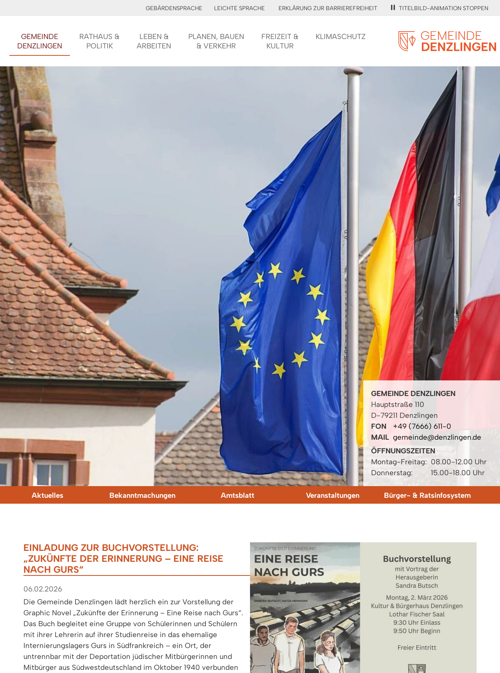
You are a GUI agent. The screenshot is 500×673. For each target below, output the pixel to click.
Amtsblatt (237, 495)
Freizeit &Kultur (279, 41)
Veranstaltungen (332, 495)
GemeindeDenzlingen (39, 41)
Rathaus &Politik (99, 41)
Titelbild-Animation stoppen (439, 8)
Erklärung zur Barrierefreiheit (328, 8)
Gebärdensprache (174, 8)
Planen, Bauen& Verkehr (216, 41)
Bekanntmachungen (142, 495)
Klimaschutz (341, 36)
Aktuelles (47, 495)
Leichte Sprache (239, 8)
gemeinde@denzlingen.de (437, 437)
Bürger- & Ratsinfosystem (427, 495)
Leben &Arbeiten (154, 41)
